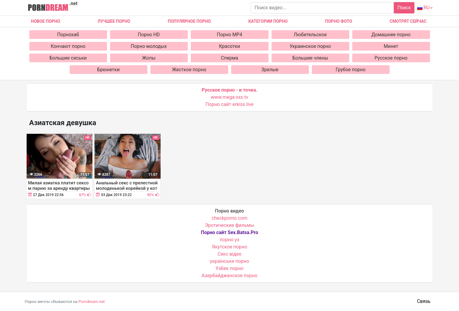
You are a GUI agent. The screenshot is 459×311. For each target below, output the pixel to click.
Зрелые (269, 69)
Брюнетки (108, 69)
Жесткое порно (189, 69)
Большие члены (310, 58)
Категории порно (268, 21)
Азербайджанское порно (229, 275)
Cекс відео (229, 254)
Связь (423, 301)
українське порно (229, 261)
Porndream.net (91, 301)
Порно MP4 (229, 34)
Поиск (404, 7)
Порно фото (338, 21)
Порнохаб (68, 34)
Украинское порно (310, 46)
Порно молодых (149, 46)
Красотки (229, 46)
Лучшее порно (113, 21)
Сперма (229, 58)
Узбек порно (230, 268)
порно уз (229, 239)
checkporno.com (229, 218)
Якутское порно (229, 247)
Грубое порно (351, 69)
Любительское (310, 34)
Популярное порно (189, 21)
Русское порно (390, 58)
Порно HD (149, 34)
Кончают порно (68, 46)
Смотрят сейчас (408, 21)
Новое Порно (45, 21)
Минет (391, 46)
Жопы (148, 58)
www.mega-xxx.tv (229, 97)
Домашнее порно (391, 34)
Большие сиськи (67, 58)
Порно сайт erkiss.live (229, 104)
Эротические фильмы (229, 225)
